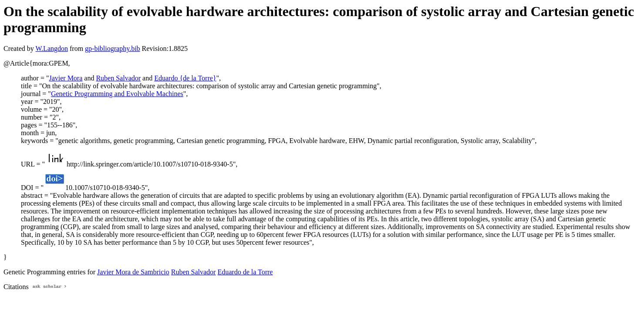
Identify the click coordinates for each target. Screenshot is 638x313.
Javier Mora (65, 78)
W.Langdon (51, 48)
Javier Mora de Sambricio (133, 272)
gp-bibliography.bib (112, 48)
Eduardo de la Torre (245, 272)
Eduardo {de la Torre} (185, 78)
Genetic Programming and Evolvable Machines (117, 93)
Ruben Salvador (118, 78)
